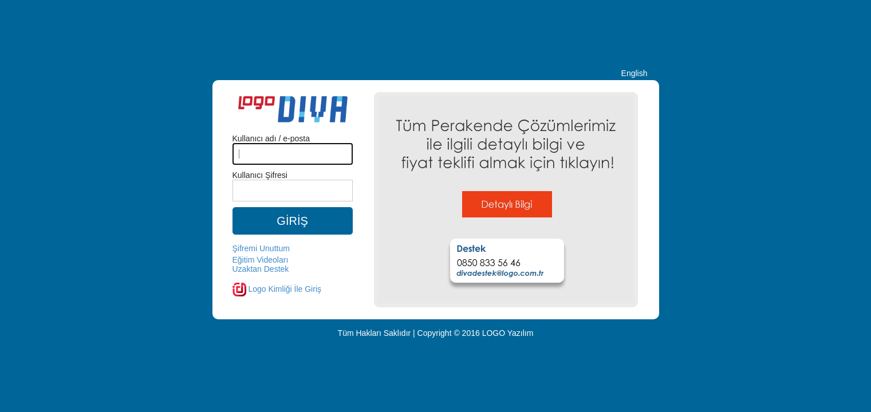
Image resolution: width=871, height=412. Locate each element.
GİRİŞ (292, 221)
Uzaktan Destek (260, 269)
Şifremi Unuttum (261, 248)
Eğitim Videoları (260, 259)
